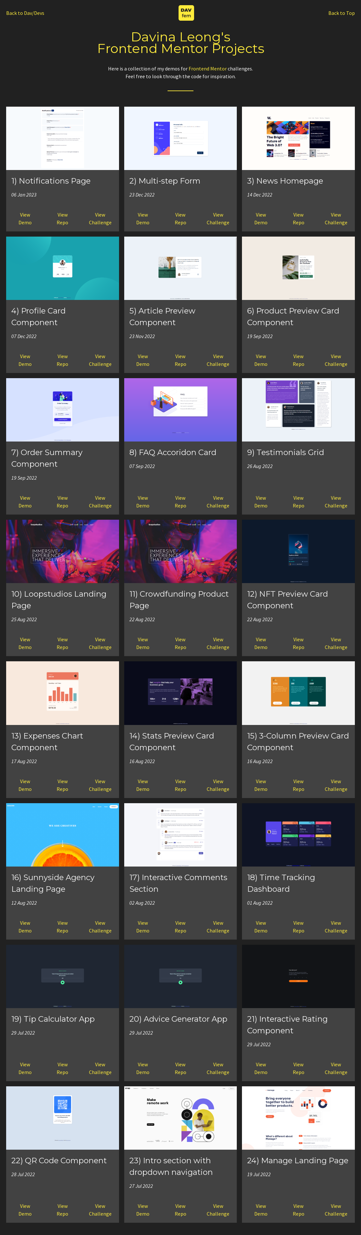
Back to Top (341, 13)
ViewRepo (62, 218)
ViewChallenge (100, 218)
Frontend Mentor (208, 68)
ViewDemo (25, 218)
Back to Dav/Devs (25, 13)
